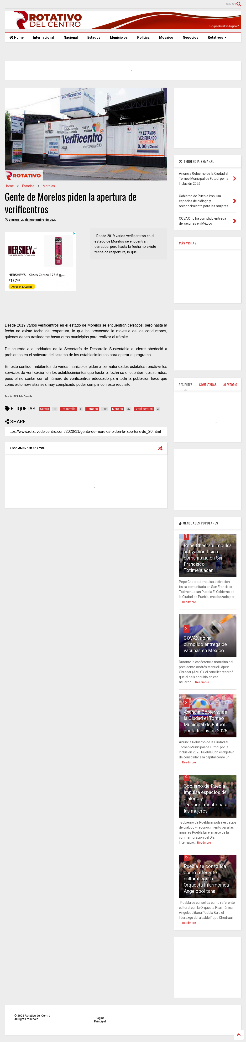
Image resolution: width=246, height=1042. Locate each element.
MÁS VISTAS (187, 242)
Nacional (71, 37)
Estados (93, 37)
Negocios (190, 37)
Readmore (189, 602)
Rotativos (217, 37)
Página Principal (100, 1019)
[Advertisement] (85, 548)
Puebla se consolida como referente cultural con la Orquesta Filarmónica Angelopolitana (206, 878)
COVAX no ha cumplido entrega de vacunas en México (205, 644)
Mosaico (166, 37)
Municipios (119, 37)
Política (143, 37)
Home (17, 37)
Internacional (43, 37)
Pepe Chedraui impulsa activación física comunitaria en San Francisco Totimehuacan (208, 558)
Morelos (49, 186)
